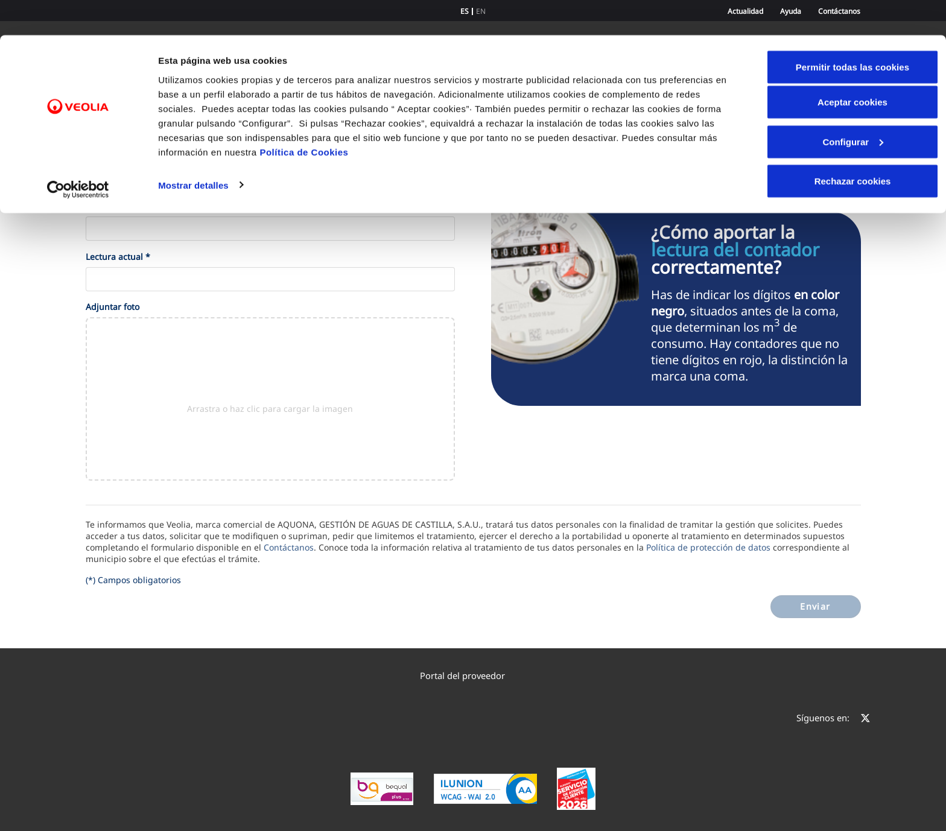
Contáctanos (289, 547)
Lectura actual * (118, 256)
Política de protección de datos (708, 547)
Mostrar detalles (193, 149)
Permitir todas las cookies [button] (853, 32)
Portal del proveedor (468, 675)
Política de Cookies (303, 116)
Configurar (852, 106)
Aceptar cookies (852, 67)
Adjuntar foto (112, 306)
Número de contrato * (130, 206)
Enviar (815, 606)
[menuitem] (473, 675)
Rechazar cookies (852, 146)
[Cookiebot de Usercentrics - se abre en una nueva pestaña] (78, 154)
